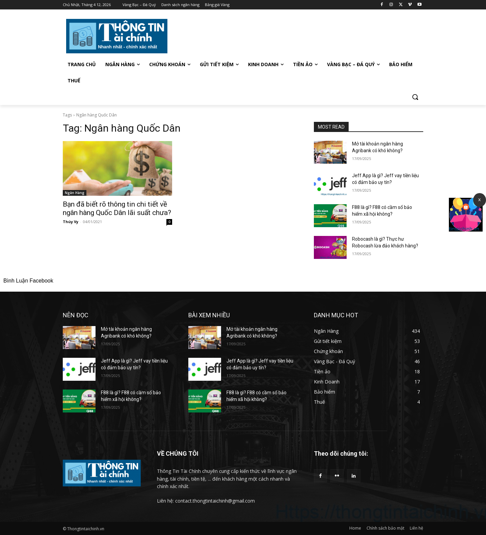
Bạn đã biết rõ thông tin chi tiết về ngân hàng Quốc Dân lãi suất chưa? (117, 208)
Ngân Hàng (74, 192)
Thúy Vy (70, 221)
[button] (415, 97)
